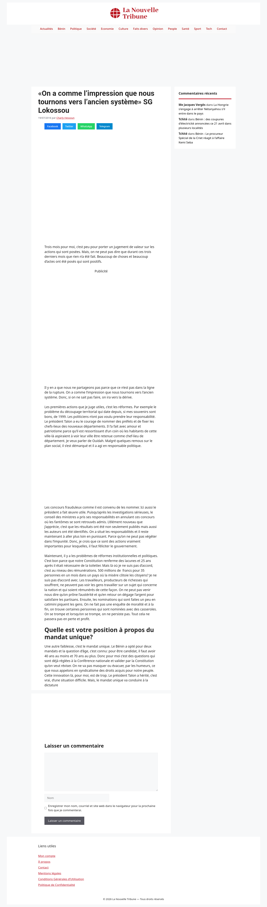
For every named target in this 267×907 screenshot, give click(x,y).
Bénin (61, 29)
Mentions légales (49, 873)
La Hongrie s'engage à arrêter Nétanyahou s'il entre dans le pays (204, 109)
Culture (123, 29)
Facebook (52, 126)
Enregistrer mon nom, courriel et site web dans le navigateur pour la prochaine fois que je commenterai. (101, 808)
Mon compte (46, 856)
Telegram (104, 126)
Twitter (69, 126)
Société (91, 29)
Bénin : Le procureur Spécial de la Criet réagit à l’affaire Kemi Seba (201, 138)
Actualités (46, 29)
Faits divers (140, 29)
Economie (107, 29)
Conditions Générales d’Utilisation (61, 879)
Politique (76, 29)
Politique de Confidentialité (56, 885)
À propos (44, 862)
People (172, 29)
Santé (185, 29)
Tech (209, 29)
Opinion (158, 29)
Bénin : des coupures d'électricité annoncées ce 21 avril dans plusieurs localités (205, 123)
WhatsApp (86, 126)
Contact (222, 29)
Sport (197, 29)
